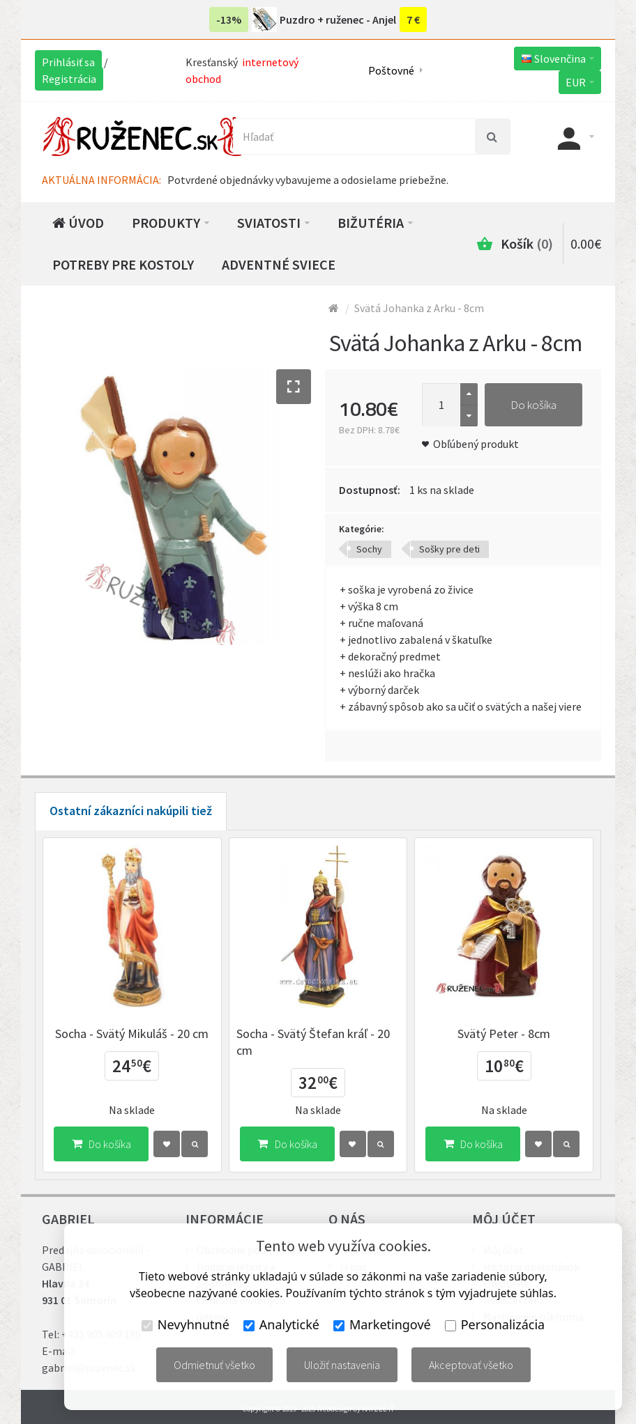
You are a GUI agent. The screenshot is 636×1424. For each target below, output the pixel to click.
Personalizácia (495, 1324)
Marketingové (382, 1324)
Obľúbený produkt (476, 444)
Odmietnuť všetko (214, 1365)
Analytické (281, 1324)
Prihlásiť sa (68, 62)
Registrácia (69, 79)
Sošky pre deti (449, 549)
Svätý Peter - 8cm (503, 1034)
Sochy (369, 549)
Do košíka (533, 404)
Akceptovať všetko (471, 1365)
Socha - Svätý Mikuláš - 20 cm (132, 1034)
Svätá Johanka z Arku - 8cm (419, 308)
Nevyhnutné (185, 1324)
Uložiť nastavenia (342, 1365)
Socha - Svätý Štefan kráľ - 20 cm (313, 1042)
